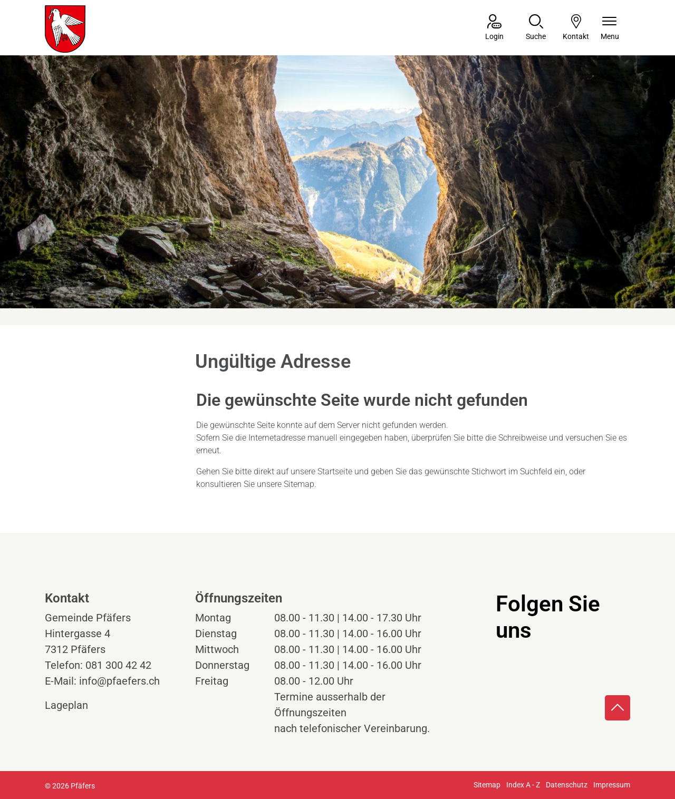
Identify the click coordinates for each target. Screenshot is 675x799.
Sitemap (487, 785)
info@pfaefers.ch (119, 681)
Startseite (334, 471)
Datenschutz (566, 785)
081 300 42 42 (118, 665)
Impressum (611, 785)
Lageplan (76, 705)
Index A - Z (523, 785)
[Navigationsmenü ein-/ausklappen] (610, 28)
